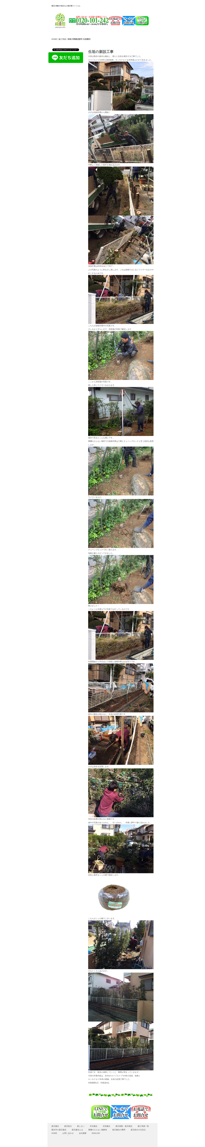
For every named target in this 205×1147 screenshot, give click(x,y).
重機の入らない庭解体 (97, 1130)
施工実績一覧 (143, 1126)
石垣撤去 (106, 1126)
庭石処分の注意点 (138, 1130)
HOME (54, 39)
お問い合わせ (68, 1133)
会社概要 (82, 1133)
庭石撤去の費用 (118, 1130)
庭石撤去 (55, 1126)
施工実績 (62, 39)
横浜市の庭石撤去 (58, 1130)
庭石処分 (68, 1126)
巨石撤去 (93, 1126)
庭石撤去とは (77, 1130)
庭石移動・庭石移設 (124, 1126)
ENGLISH (96, 1133)
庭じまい (81, 1126)
